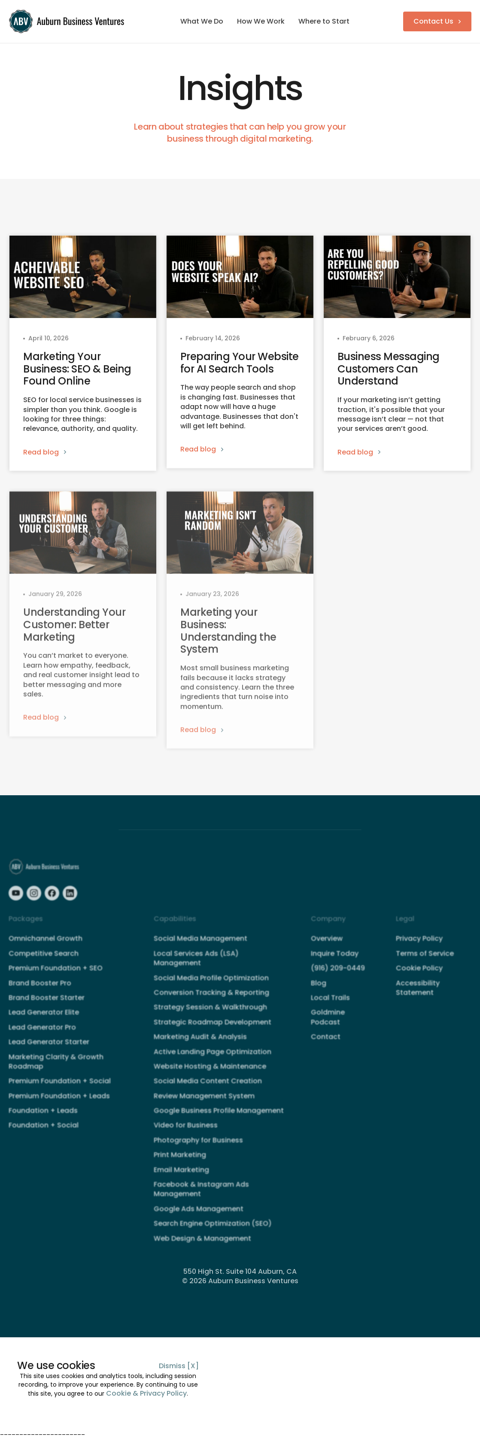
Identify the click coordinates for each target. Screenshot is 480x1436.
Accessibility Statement (418, 995)
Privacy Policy (419, 946)
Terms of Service (425, 961)
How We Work (261, 21)
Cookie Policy (419, 976)
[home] (68, 21)
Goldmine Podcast (328, 1024)
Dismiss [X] (179, 1366)
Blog (318, 990)
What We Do (201, 21)
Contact (325, 1044)
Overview (327, 946)
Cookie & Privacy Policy (146, 1393)
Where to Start (323, 21)
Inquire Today (334, 961)
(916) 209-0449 (338, 976)
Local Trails (330, 1005)
